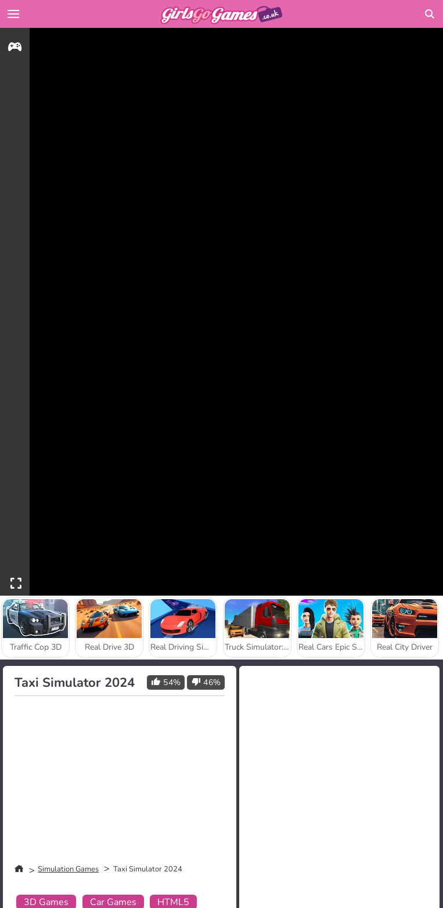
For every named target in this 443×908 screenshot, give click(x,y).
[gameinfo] (15, 48)
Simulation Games (68, 869)
